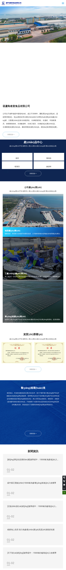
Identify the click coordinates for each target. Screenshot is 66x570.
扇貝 (17, 158)
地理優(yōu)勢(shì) (12, 231)
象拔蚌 (48, 166)
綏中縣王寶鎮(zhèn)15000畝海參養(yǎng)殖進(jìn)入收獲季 (31, 483)
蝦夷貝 (17, 166)
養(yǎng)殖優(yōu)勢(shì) (15, 316)
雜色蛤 (48, 158)
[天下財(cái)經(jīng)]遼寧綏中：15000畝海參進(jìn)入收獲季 (31, 553)
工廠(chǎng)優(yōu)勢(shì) (16, 273)
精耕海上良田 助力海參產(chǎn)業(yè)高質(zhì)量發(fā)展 (31, 530)
